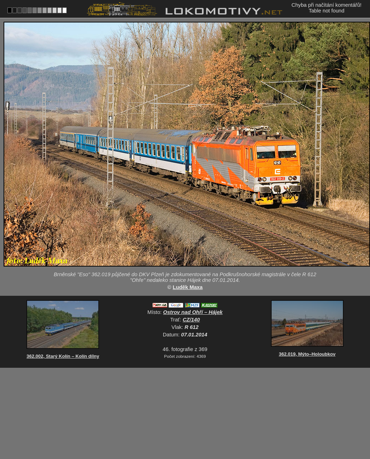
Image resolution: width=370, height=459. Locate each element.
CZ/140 (191, 320)
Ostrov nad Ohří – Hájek (193, 312)
